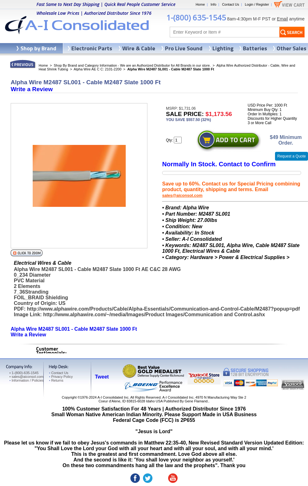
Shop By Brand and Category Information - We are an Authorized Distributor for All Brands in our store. (132, 65)
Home (200, 4)
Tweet (102, 376)
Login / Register (257, 4)
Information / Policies (26, 380)
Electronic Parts (91, 48)
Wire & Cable (138, 48)
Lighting (223, 48)
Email (282, 18)
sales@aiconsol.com (182, 195)
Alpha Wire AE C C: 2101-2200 (98, 69)
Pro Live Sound (183, 48)
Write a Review (32, 89)
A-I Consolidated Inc (113, 397)
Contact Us (230, 4)
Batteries (255, 48)
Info (213, 4)
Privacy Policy (61, 376)
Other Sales (291, 48)
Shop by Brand (38, 48)
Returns (56, 380)
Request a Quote (291, 156)
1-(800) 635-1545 (196, 17)
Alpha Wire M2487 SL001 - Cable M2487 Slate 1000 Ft (74, 329)
